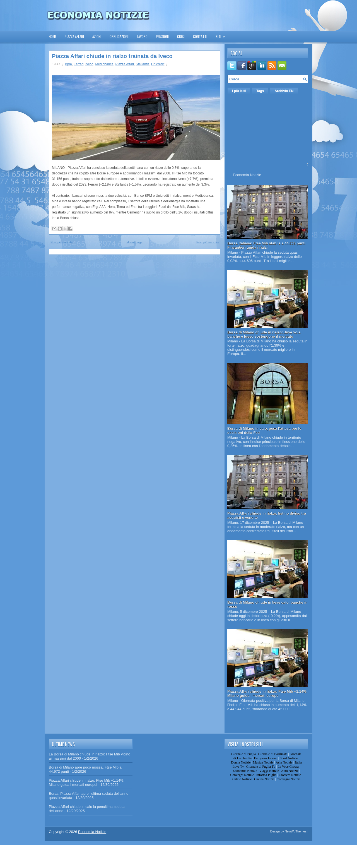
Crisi (181, 36)
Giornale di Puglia (243, 754)
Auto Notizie (289, 771)
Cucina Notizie (264, 779)
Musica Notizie (263, 762)
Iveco (89, 64)
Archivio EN (283, 91)
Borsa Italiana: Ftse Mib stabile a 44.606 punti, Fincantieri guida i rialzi (267, 245)
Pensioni (162, 36)
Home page (135, 242)
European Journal (265, 758)
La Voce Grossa (288, 767)
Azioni (96, 36)
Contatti (200, 36)
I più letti (239, 91)
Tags (260, 91)
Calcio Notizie (242, 779)
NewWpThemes (296, 831)
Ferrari (78, 64)
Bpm (68, 64)
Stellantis (142, 64)
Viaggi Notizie (269, 771)
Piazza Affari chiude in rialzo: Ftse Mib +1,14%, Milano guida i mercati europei (267, 693)
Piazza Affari (74, 36)
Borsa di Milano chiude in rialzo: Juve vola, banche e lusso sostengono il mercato (264, 334)
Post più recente (61, 242)
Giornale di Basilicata (273, 754)
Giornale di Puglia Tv (260, 767)
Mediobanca (104, 64)
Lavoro (142, 36)
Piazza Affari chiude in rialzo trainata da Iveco (112, 56)
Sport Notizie (289, 758)
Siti (222, 35)
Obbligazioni (119, 36)
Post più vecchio (207, 242)
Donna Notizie (240, 762)
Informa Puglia (266, 775)
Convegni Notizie (242, 775)
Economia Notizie (247, 175)
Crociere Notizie (290, 775)
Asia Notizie (284, 762)
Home (52, 36)
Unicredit (157, 64)
